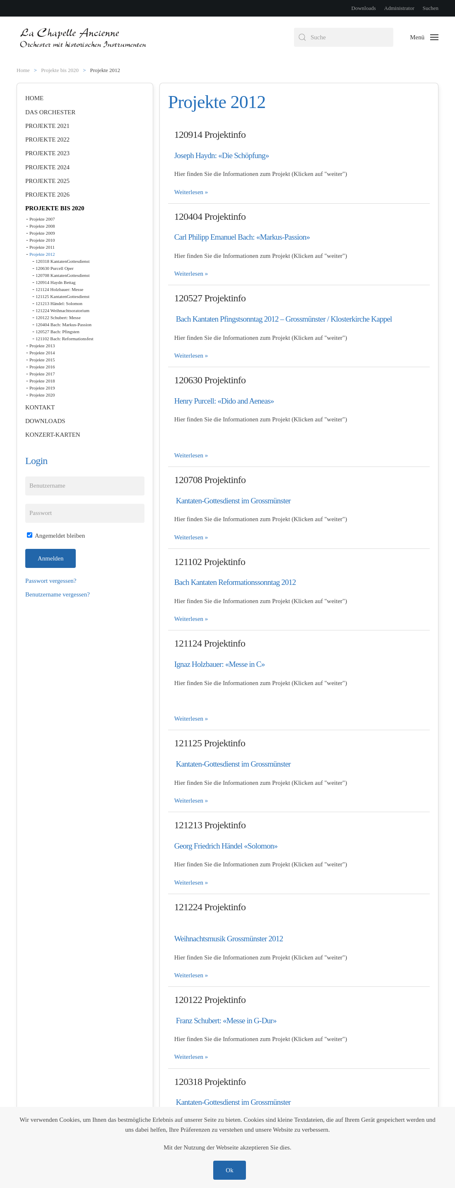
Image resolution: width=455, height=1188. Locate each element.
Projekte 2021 (47, 126)
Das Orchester (50, 112)
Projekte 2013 (42, 345)
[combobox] (343, 37)
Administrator (399, 8)
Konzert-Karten (52, 434)
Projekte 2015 (42, 359)
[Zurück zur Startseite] (84, 37)
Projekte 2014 (42, 352)
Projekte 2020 (42, 394)
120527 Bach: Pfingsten (57, 331)
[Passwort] (84, 513)
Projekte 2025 (47, 181)
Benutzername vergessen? (57, 594)
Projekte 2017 (42, 373)
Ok (229, 1170)
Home (34, 98)
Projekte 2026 (47, 194)
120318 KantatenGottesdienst (62, 261)
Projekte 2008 (42, 226)
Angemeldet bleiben (56, 535)
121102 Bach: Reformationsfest (65, 338)
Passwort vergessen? (50, 580)
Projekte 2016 (42, 366)
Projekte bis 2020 (54, 208)
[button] (424, 37)
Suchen (430, 8)
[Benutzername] (84, 485)
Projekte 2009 (42, 233)
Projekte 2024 (47, 167)
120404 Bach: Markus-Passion (63, 324)
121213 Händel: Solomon (59, 303)
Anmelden (50, 558)
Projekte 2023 (47, 153)
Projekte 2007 (42, 218)
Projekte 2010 (42, 240)
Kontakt (40, 407)
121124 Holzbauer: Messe (59, 289)
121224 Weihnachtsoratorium (62, 310)
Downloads (363, 8)
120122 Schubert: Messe (58, 317)
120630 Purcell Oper (55, 268)
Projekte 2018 (42, 380)
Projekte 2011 (42, 247)
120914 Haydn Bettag (56, 282)
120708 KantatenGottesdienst (62, 275)
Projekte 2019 (42, 387)
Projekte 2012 (42, 254)
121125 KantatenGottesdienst (62, 296)
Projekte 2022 (47, 139)
